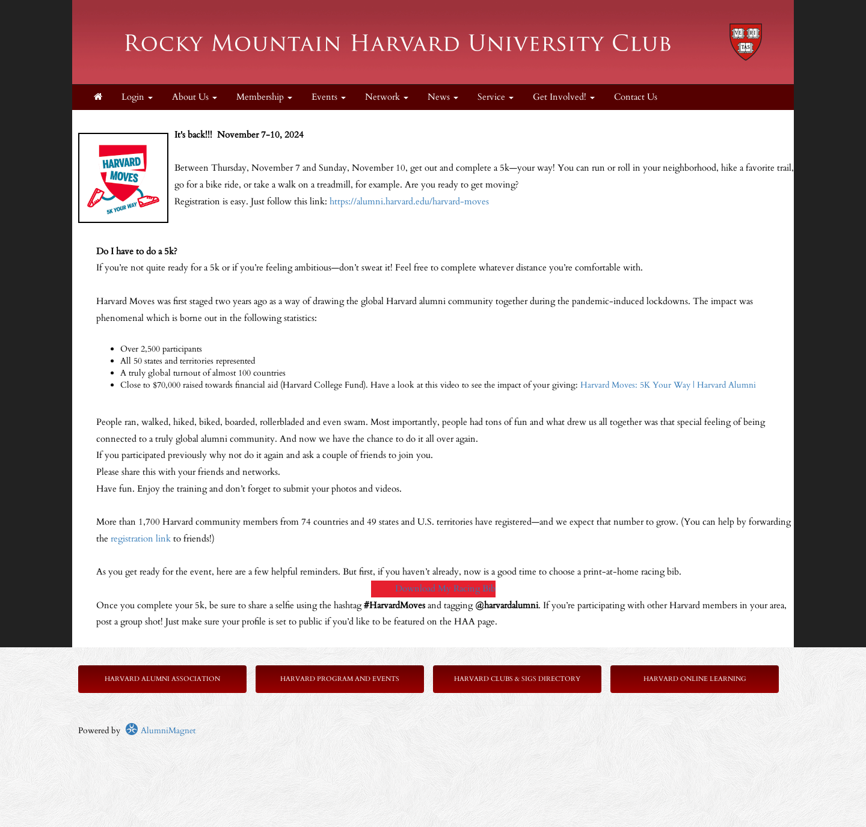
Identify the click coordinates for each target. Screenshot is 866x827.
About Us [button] (194, 97)
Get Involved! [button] (564, 97)
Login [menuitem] (137, 97)
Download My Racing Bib (445, 588)
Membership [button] (264, 97)
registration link (141, 539)
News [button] (443, 97)
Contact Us (635, 97)
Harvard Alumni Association (162, 678)
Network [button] (386, 97)
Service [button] (496, 97)
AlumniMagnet (160, 730)
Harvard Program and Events (339, 678)
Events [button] (329, 97)
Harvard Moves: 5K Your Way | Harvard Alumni (668, 385)
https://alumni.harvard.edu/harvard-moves (409, 201)
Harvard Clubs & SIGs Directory (517, 678)
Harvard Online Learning (694, 678)
